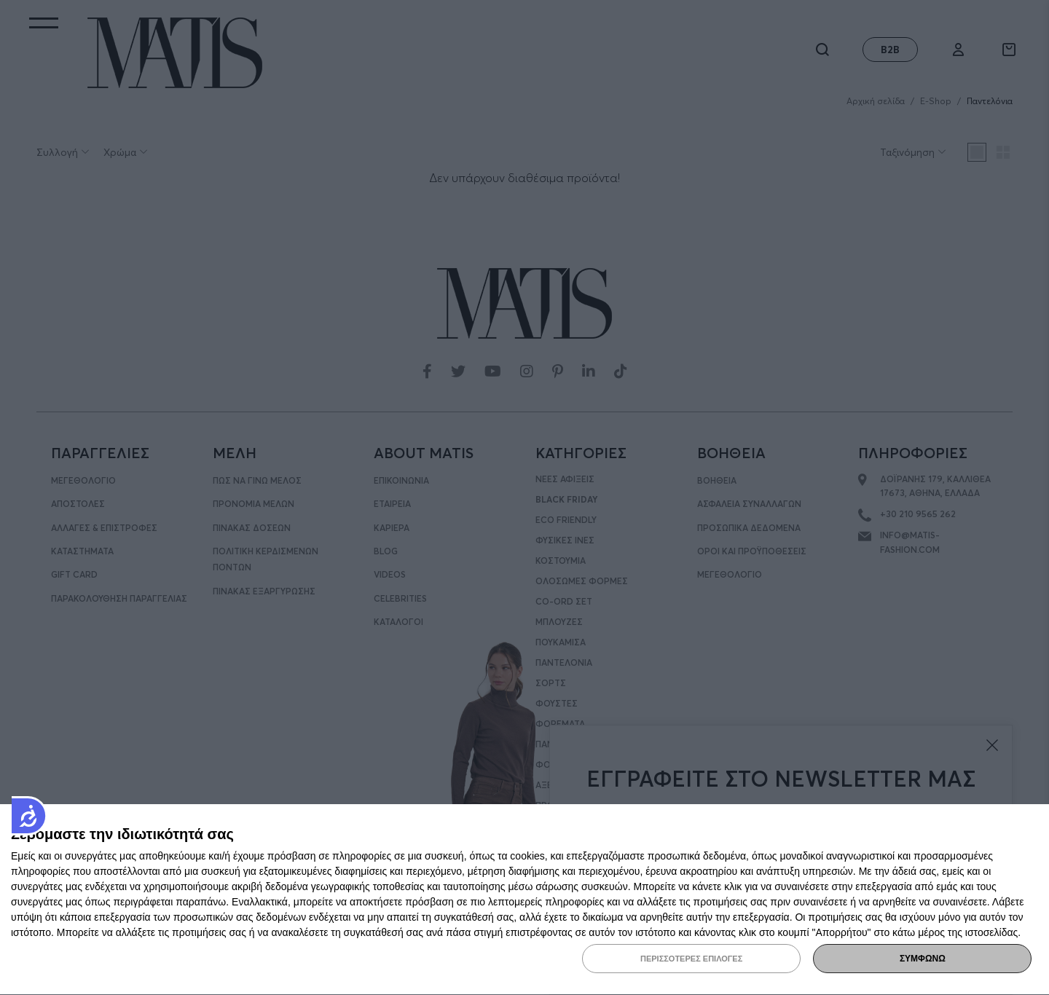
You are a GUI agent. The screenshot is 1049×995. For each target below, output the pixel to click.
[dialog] (524, 900)
